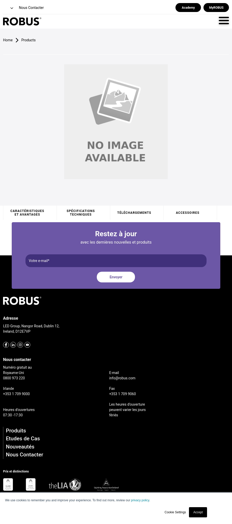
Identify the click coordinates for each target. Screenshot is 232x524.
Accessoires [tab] (187, 213)
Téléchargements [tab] (134, 213)
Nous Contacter (24, 455)
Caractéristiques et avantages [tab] (27, 212)
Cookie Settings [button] (175, 512)
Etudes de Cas (23, 438)
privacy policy (140, 500)
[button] (8, 8)
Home (8, 40)
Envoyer (116, 277)
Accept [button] (198, 512)
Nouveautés (20, 447)
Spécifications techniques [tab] (81, 212)
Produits (16, 431)
